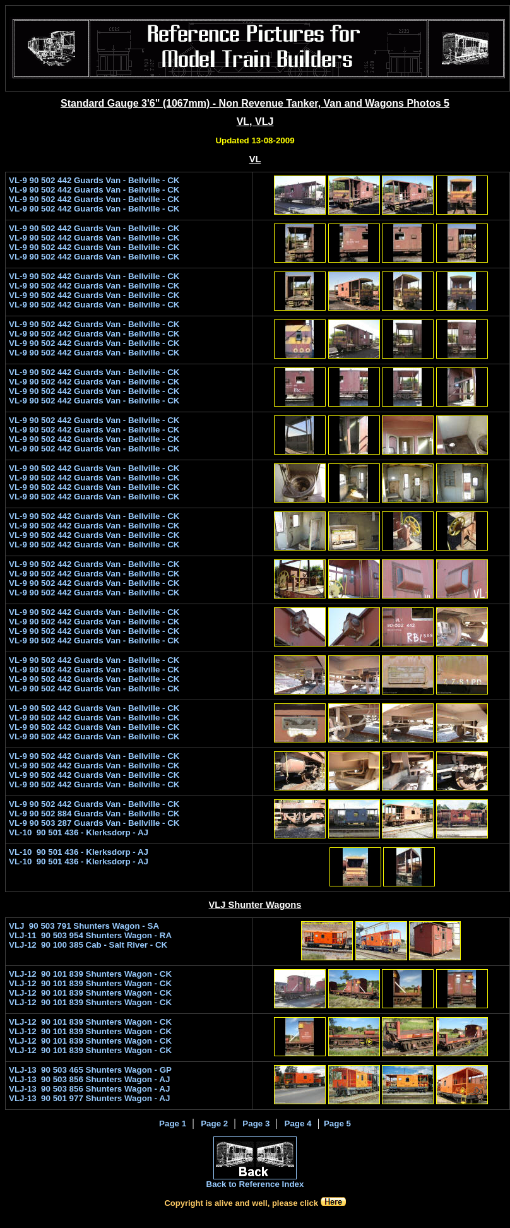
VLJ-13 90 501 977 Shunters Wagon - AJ (89, 1098)
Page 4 (298, 1123)
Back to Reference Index (255, 1184)
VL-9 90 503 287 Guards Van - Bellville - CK (94, 823)
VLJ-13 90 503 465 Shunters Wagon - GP (90, 1070)
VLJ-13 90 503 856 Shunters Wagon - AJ (89, 1079)
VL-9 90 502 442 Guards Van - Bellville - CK (94, 180)
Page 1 (172, 1123)
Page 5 (337, 1123)
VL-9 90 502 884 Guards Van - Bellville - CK (94, 813)
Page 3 (256, 1123)
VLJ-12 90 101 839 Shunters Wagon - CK (90, 974)
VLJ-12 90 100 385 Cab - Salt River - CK (88, 945)
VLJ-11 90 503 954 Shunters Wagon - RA (90, 935)
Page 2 (214, 1123)
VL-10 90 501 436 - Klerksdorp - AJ (78, 832)
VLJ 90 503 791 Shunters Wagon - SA (84, 926)
